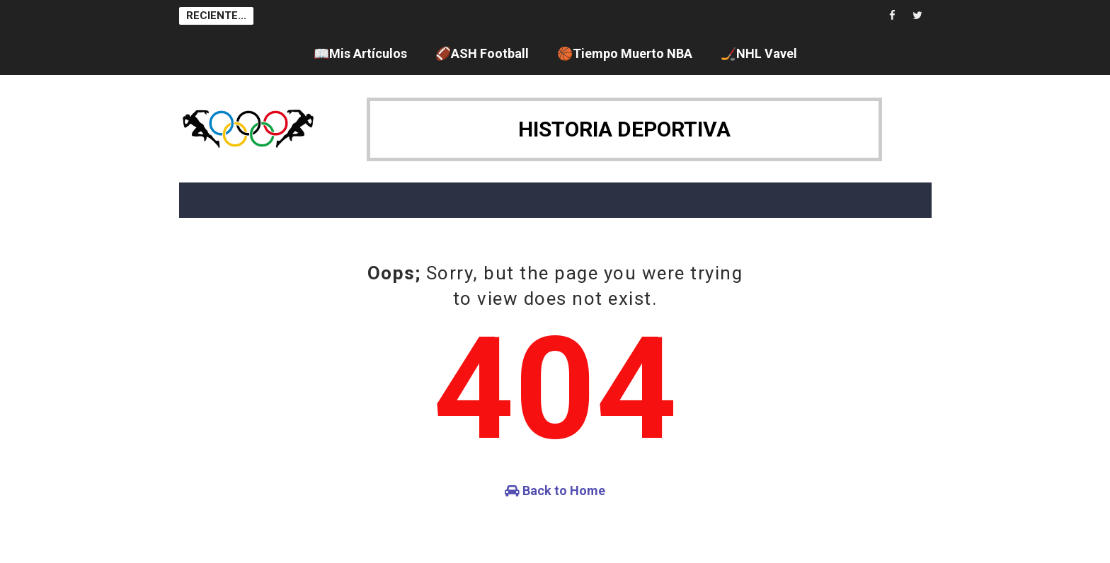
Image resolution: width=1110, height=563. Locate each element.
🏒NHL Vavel (759, 53)
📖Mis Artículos (360, 53)
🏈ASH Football (482, 53)
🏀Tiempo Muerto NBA (624, 53)
